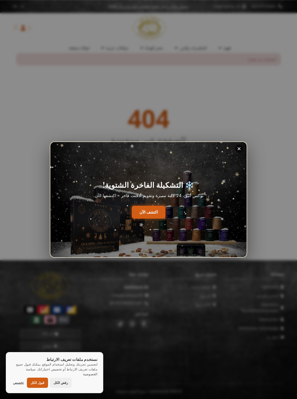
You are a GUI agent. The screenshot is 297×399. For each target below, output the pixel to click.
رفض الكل (61, 383)
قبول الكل (37, 383)
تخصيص (18, 383)
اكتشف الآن (148, 212)
